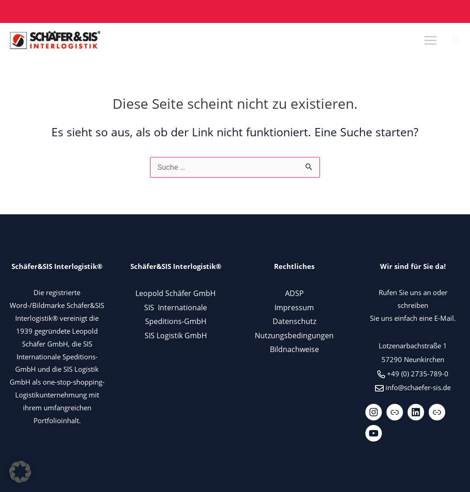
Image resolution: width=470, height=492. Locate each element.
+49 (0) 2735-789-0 (417, 373)
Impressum (294, 307)
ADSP (294, 293)
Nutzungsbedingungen (294, 335)
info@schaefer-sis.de (418, 387)
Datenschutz (294, 321)
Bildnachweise (294, 349)
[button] (457, 40)
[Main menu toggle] (430, 41)
